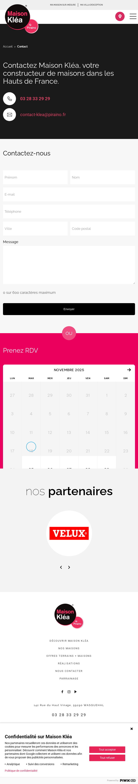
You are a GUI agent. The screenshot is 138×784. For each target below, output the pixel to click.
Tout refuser (107, 757)
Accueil (8, 46)
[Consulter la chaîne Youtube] (76, 715)
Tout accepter (107, 749)
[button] (61, 591)
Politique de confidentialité (21, 770)
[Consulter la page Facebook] (63, 715)
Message (10, 242)
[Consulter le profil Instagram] (69, 715)
